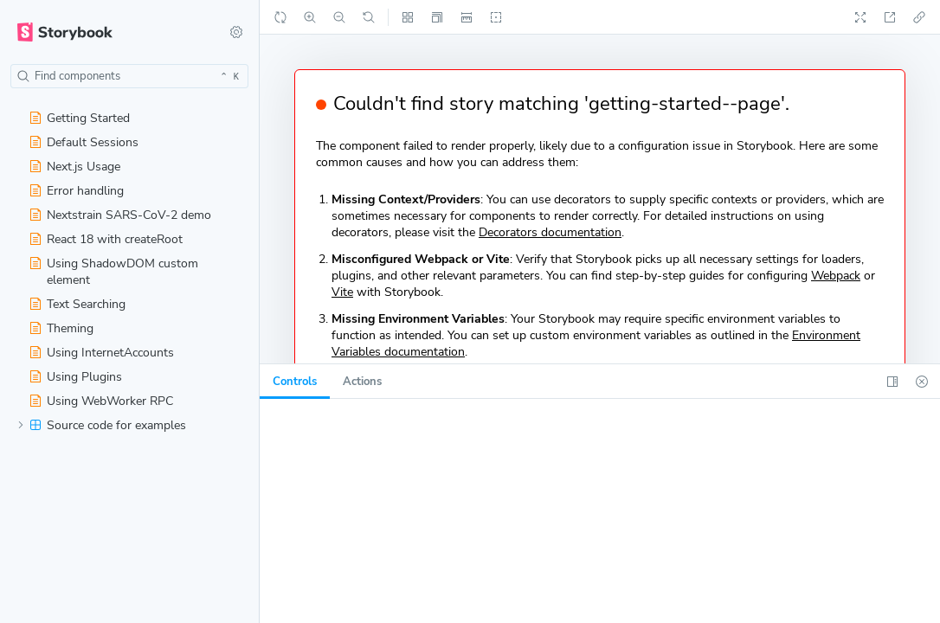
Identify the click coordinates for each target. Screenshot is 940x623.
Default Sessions (83, 142)
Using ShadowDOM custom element (113, 271)
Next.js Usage (74, 166)
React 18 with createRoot (106, 239)
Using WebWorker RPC (101, 401)
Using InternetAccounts (101, 352)
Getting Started (79, 118)
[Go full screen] (860, 17)
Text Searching (77, 304)
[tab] (295, 381)
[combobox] (129, 76)
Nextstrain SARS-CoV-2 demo (120, 215)
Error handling (76, 191)
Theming (61, 328)
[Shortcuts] (236, 32)
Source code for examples (101, 425)
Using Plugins (75, 377)
